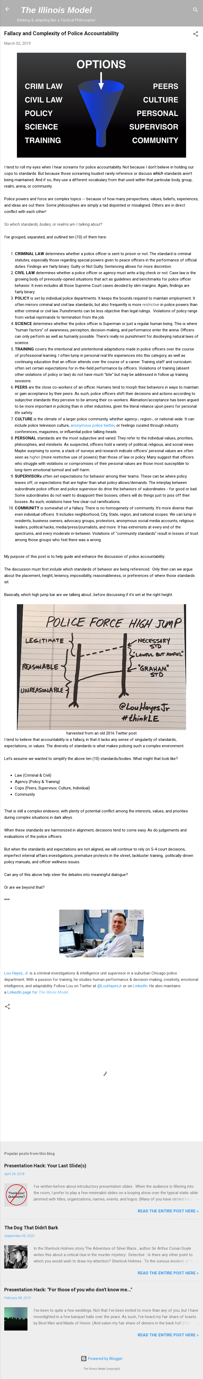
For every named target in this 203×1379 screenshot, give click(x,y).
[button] (195, 35)
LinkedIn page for (37, 992)
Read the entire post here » (168, 1211)
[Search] (195, 11)
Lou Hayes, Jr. (16, 973)
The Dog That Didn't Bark (31, 1227)
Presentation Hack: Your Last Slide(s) (45, 1165)
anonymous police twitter (92, 425)
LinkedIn (140, 986)
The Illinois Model (56, 10)
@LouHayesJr (109, 986)
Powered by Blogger (102, 1358)
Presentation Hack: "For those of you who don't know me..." (68, 1289)
